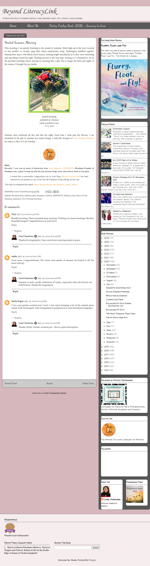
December (111, 265)
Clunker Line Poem (114, 299)
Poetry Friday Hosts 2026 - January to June (77, 26)
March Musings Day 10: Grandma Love (128, 178)
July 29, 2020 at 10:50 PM (49, 278)
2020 (107, 261)
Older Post (88, 383)
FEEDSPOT (58, 195)
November (111, 268)
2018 (106, 350)
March (110, 334)
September (111, 276)
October (110, 272)
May (108, 326)
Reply (14, 225)
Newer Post (11, 383)
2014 (106, 366)
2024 (107, 246)
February (111, 337)
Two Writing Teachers (32, 199)
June (108, 322)
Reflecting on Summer (116, 295)
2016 (106, 358)
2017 (106, 354)
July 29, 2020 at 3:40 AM (28, 214)
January (110, 341)
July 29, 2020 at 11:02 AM (29, 256)
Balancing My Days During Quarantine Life (118, 304)
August (110, 280)
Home (13, 26)
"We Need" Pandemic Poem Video (120, 313)
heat (73, 195)
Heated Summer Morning (117, 291)
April (109, 330)
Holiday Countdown (121, 143)
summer (17, 199)
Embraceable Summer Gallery (38, 195)
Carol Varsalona (26, 236)
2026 (107, 238)
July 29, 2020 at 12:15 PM (35, 301)
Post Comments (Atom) (55, 393)
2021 (106, 257)
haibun (67, 195)
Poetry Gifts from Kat (117, 317)
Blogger (92, 560)
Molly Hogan (17, 301)
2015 (106, 362)
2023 (107, 249)
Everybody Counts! (121, 128)
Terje (13, 214)
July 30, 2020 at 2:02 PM (49, 323)
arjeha (14, 256)
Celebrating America (123, 194)
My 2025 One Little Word (125, 160)
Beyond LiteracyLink (29, 11)
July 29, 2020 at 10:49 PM (49, 236)
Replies (18, 231)
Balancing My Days (115, 309)
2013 (106, 370)
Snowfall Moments (122, 211)
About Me (33, 26)
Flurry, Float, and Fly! (113, 45)
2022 (107, 253)
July (108, 284)
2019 (106, 346)
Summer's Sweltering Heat (118, 287)
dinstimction (17, 195)
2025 (107, 242)
